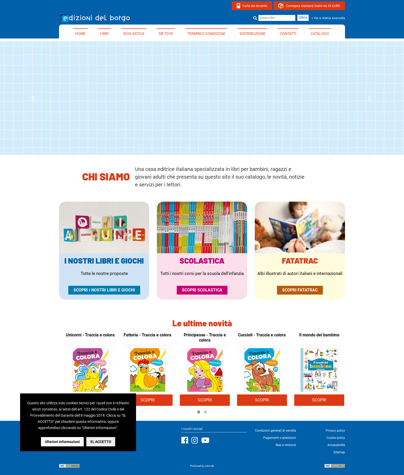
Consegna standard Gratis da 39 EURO (313, 6)
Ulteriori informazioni (62, 442)
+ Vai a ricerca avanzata (328, 18)
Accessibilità (336, 445)
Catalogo (320, 33)
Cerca (303, 17)
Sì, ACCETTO (100, 442)
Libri (104, 33)
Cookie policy (335, 438)
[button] (33, 98)
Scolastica (133, 33)
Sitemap (339, 452)
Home (80, 33)
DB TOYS (166, 33)
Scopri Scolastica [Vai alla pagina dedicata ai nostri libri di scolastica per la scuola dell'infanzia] (202, 290)
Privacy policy (335, 430)
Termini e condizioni (206, 33)
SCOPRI (147, 400)
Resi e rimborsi (286, 445)
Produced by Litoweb (202, 465)
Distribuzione (252, 33)
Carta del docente (254, 6)
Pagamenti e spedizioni (279, 438)
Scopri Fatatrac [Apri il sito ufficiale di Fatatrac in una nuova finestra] (300, 290)
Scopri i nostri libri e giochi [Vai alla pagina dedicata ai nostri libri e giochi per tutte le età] (104, 290)
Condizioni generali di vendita (275, 430)
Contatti (288, 33)
